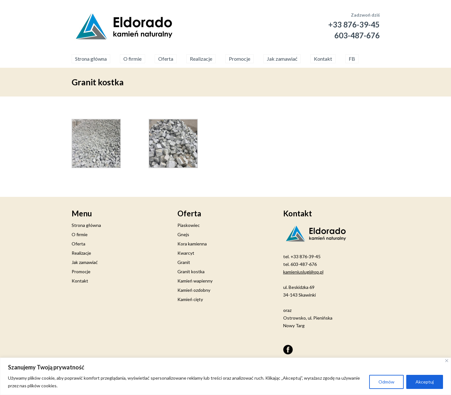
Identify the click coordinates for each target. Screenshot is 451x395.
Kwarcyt (185, 253)
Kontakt (323, 59)
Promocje (239, 59)
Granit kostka (191, 271)
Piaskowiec (188, 225)
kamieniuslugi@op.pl (303, 272)
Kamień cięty (190, 299)
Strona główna (91, 59)
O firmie (132, 59)
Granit (183, 262)
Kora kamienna (192, 243)
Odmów (386, 381)
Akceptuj (425, 381)
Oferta (165, 59)
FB (352, 59)
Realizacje (201, 59)
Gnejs (183, 234)
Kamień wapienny (195, 280)
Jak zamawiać (282, 59)
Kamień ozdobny (193, 290)
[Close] (446, 360)
